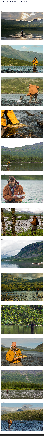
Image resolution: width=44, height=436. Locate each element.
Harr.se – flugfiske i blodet (14, 1)
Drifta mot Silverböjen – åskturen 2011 (38, 5)
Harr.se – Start (22, 5)
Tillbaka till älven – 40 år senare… (29, 5)
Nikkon (3, 435)
